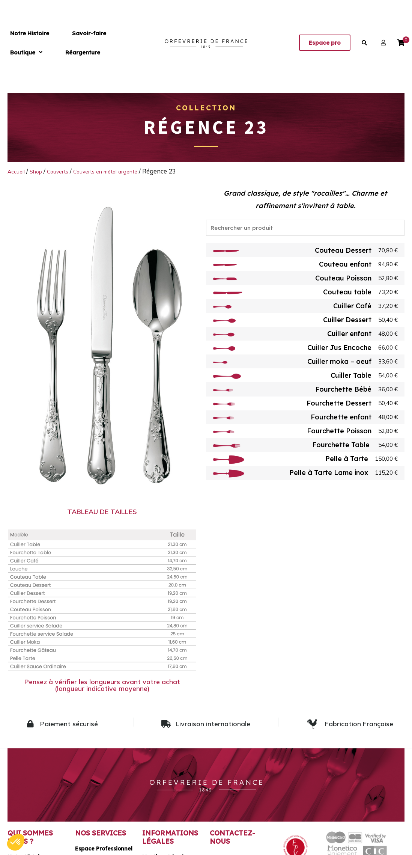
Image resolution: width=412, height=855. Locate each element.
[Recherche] (305, 229)
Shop (40, 171)
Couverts (65, 171)
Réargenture (142, 42)
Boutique (103, 42)
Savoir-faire (64, 42)
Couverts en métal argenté (121, 171)
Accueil (18, 171)
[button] (103, 42)
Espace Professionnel (103, 848)
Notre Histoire (21, 42)
